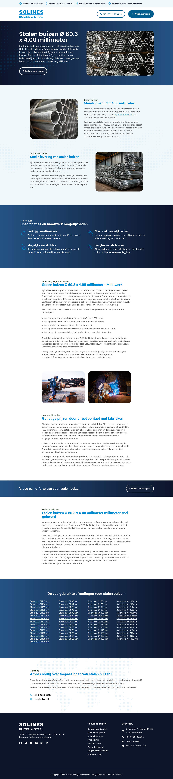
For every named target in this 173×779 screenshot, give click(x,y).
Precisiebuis (93, 740)
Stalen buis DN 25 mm (39, 619)
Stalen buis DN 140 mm (98, 630)
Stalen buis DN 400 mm (127, 621)
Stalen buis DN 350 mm (127, 619)
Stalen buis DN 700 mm (127, 633)
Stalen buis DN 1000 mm (127, 639)
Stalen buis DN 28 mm (39, 624)
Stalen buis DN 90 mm (97, 610)
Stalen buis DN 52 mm (68, 621)
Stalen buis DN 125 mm (98, 624)
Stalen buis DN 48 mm (68, 613)
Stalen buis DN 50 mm (68, 616)
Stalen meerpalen (96, 732)
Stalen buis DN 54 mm (68, 624)
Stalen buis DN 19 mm (39, 607)
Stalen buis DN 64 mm (68, 636)
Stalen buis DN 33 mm (39, 633)
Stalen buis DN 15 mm (39, 601)
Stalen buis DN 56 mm (68, 630)
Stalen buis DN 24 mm (39, 616)
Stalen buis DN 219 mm (127, 607)
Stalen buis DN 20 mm (39, 610)
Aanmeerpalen (95, 754)
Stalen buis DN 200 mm (127, 604)
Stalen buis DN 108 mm (98, 616)
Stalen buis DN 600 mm (127, 627)
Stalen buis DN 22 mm (39, 613)
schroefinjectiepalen (124, 114)
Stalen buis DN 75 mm (97, 604)
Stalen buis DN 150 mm (98, 633)
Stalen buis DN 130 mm (98, 627)
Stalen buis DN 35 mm (39, 639)
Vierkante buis (94, 743)
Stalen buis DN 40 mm (68, 601)
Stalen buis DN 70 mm (97, 601)
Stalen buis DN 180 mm (127, 601)
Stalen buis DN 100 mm (98, 613)
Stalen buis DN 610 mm (127, 630)
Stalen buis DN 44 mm (68, 607)
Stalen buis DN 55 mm (68, 627)
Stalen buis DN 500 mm (127, 624)
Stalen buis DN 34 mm (39, 636)
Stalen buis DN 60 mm (68, 633)
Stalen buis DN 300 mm (127, 613)
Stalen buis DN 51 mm (68, 619)
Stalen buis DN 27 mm (39, 621)
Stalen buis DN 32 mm (39, 630)
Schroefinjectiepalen (97, 729)
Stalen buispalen (95, 736)
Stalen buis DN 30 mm (39, 627)
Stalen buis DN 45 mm (68, 610)
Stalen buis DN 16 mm (39, 604)
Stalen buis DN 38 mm (39, 642)
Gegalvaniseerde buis (98, 750)
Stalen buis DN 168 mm (98, 639)
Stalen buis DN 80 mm (97, 607)
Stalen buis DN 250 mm (127, 610)
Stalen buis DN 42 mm (68, 604)
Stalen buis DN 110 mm (98, 619)
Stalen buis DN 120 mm (98, 621)
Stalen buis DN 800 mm (127, 636)
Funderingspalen (95, 747)
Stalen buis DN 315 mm (127, 616)
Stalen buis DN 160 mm (98, 636)
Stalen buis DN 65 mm (68, 639)
